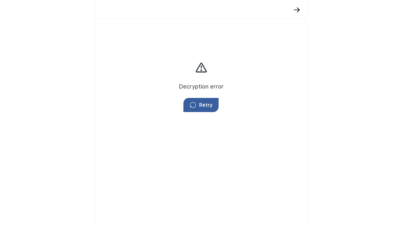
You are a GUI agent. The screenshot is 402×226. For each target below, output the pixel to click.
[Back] (244, 10)
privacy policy (282, 73)
